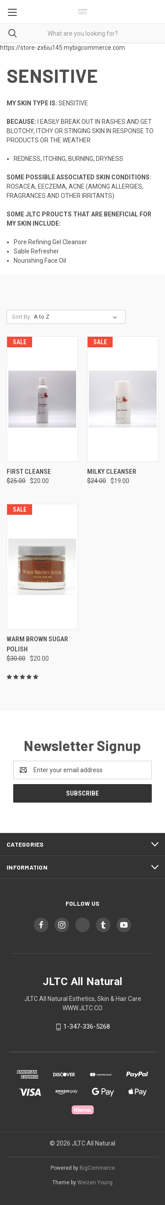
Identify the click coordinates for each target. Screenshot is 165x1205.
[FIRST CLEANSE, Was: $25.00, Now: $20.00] (42, 399)
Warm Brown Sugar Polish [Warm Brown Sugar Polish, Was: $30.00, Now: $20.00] (37, 644)
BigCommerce (97, 1168)
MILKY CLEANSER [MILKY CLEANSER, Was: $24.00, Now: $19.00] (111, 472)
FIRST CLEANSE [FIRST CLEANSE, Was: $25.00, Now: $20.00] (29, 472)
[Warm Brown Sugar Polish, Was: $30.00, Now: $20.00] (42, 567)
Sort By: (21, 316)
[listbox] (77, 317)
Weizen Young (95, 1182)
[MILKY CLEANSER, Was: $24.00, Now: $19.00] (123, 399)
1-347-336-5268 (86, 1026)
